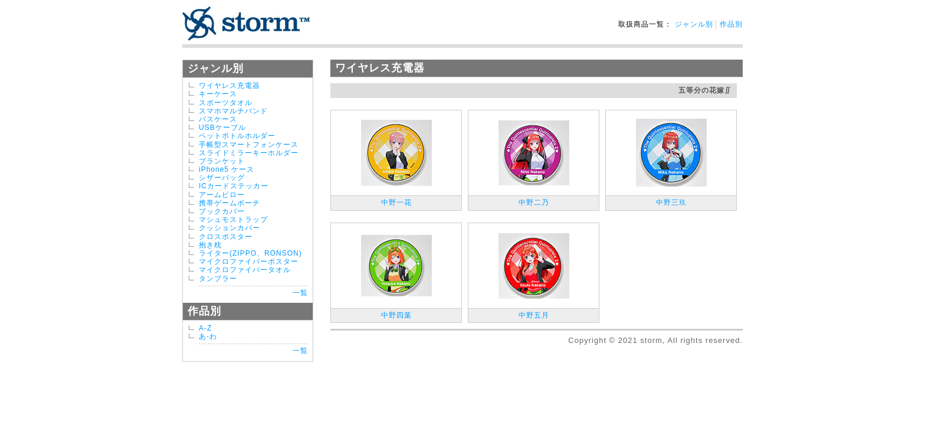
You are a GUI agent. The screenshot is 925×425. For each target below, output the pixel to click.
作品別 (731, 24)
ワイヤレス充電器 (229, 85)
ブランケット (222, 161)
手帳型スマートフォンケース (249, 144)
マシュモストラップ (233, 219)
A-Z (205, 328)
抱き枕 (210, 245)
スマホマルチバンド (233, 111)
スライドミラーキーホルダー (249, 153)
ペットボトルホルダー (237, 136)
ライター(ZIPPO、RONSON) (250, 253)
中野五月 (534, 315)
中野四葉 (396, 315)
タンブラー (218, 278)
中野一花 (396, 202)
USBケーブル (222, 127)
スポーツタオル (225, 103)
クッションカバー (229, 228)
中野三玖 (671, 202)
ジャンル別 (694, 24)
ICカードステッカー (233, 186)
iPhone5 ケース (226, 169)
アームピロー (222, 195)
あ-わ (208, 336)
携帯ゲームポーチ (229, 203)
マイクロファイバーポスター (249, 261)
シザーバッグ (222, 178)
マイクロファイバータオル (245, 270)
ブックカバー (222, 211)
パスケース (218, 119)
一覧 (300, 293)
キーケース (218, 94)
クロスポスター (225, 237)
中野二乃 (534, 202)
